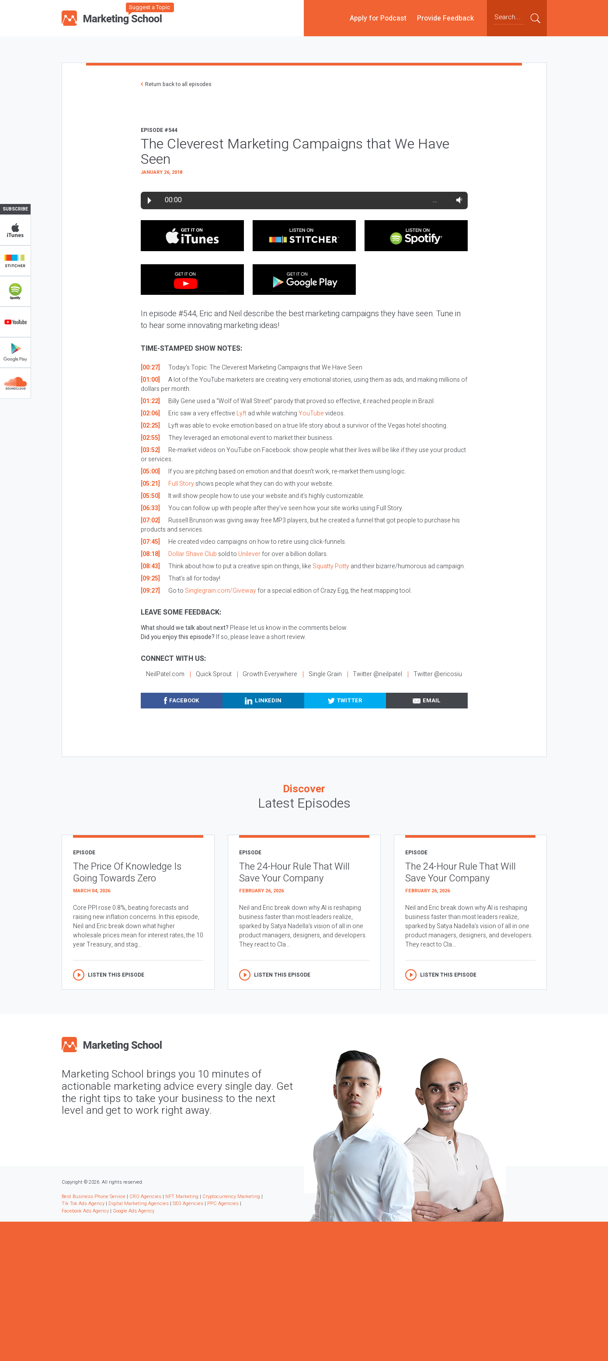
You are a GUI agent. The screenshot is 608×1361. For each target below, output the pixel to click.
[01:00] (150, 379)
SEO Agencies (188, 1203)
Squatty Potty (331, 566)
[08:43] (150, 566)
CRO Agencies (145, 1196)
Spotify (15, 291)
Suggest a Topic (149, 7)
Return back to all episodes (178, 84)
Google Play (15, 352)
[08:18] (150, 554)
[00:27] (150, 367)
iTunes (15, 230)
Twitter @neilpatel (377, 674)
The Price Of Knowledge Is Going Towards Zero (127, 872)
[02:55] (150, 437)
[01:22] (150, 401)
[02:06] (150, 413)
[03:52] (150, 450)
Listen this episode (116, 975)
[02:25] (150, 425)
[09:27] (150, 590)
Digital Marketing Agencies (138, 1203)
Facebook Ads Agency (85, 1211)
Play (149, 200)
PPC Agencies (223, 1203)
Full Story (181, 483)
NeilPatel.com (165, 674)
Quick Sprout (214, 674)
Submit (535, 18)
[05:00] (150, 471)
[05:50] (150, 496)
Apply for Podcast (378, 18)
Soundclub (15, 383)
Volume (457, 200)
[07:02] (150, 520)
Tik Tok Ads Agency (83, 1203)
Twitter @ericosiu (437, 674)
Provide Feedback (445, 18)
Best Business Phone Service (93, 1196)
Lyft (241, 413)
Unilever (249, 554)
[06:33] (150, 508)
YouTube (15, 322)
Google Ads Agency (133, 1211)
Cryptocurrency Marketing (231, 1196)
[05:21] (150, 483)
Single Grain (325, 674)
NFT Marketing (181, 1196)
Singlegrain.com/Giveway (220, 590)
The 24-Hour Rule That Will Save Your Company (294, 872)
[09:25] (150, 578)
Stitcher (15, 260)
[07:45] (150, 541)
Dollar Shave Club (192, 554)
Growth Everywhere (270, 674)
